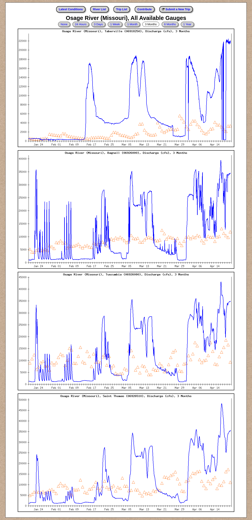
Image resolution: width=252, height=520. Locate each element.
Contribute (144, 9)
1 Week (115, 24)
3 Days (98, 24)
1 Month (132, 24)
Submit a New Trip (178, 9)
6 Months (170, 24)
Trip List (121, 9)
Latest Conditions (71, 9)
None (64, 24)
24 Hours (80, 24)
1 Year (187, 24)
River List (99, 9)
